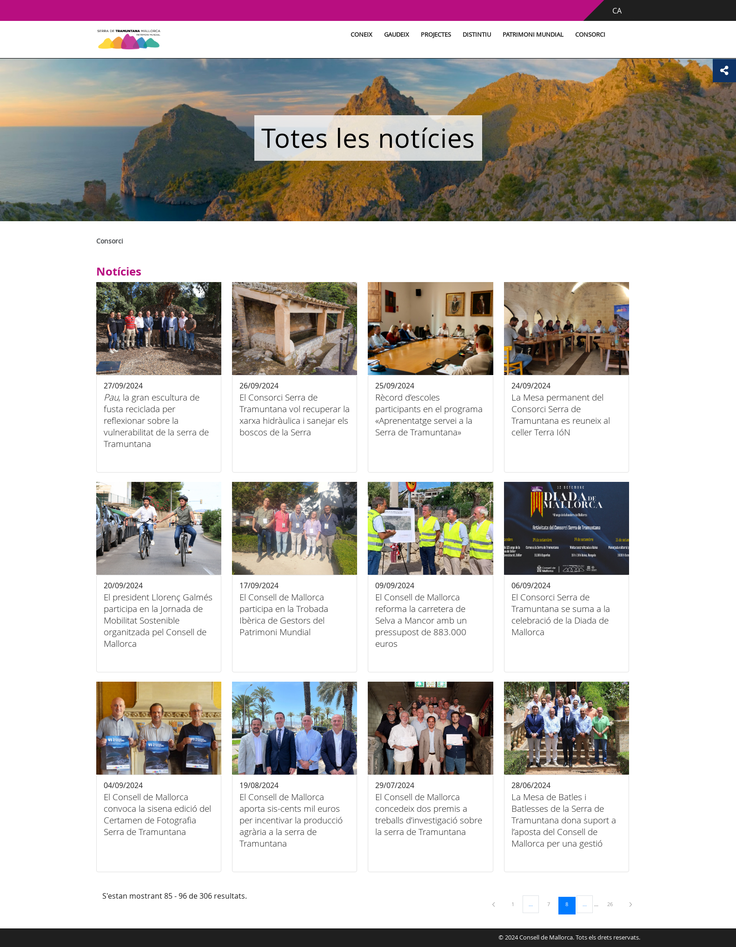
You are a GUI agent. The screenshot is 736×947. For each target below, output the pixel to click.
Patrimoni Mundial (533, 35)
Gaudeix (396, 35)
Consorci (590, 35)
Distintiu (477, 35)
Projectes (436, 35)
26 (613, 904)
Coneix (361, 35)
